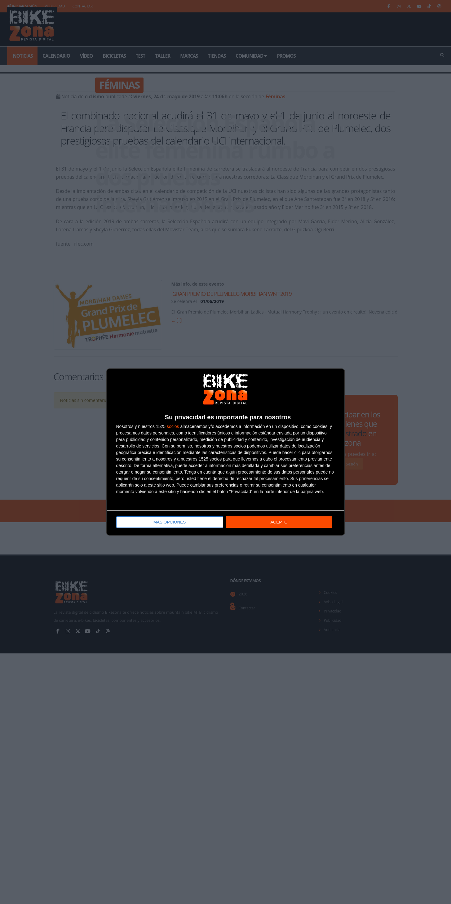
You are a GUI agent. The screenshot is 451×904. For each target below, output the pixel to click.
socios (173, 427)
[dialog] (225, 452)
